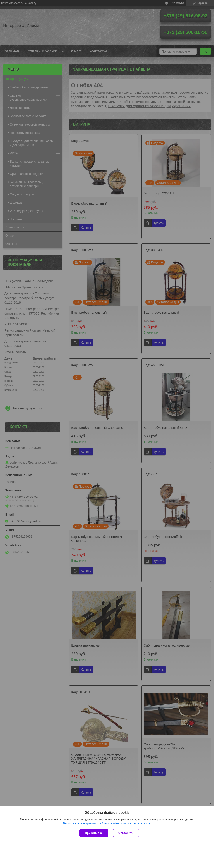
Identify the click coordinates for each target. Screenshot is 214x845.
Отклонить (125, 833)
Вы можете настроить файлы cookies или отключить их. (105, 823)
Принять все (94, 833)
